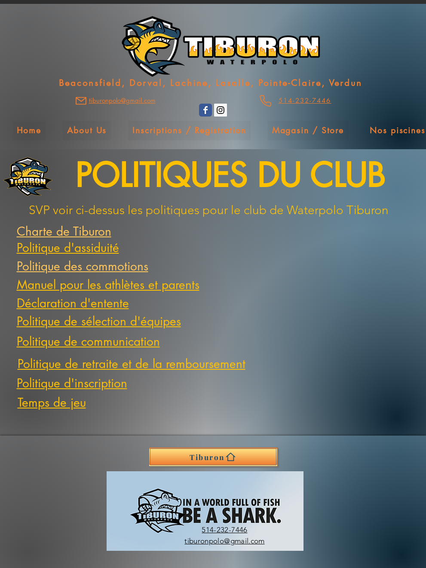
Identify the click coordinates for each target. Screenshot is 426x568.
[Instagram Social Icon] (220, 110)
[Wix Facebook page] (205, 110)
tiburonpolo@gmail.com (224, 541)
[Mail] (81, 100)
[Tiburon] (213, 457)
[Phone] (265, 100)
